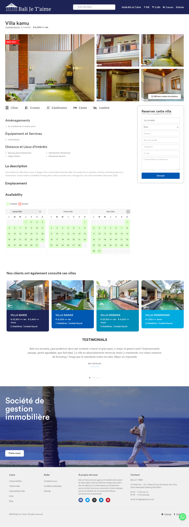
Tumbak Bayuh (12, 27)
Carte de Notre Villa (17, 491)
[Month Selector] (25, 211)
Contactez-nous (50, 481)
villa (157, 7)
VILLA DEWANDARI (157, 315)
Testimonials (14, 486)
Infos (11, 496)
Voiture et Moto (15, 481)
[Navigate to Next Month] (128, 211)
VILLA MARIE (18, 315)
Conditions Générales (53, 486)
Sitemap (180, 7)
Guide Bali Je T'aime (131, 7)
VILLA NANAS (64, 315)
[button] (164, 96)
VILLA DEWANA (110, 315)
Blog (11, 501)
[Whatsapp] (181, 520)
